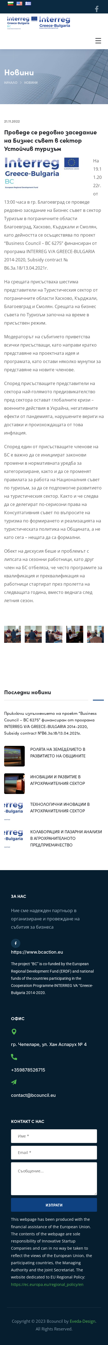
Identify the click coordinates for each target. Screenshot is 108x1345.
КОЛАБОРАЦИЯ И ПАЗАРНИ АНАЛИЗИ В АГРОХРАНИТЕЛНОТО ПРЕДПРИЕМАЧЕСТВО (66, 838)
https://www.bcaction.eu (37, 952)
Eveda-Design (82, 1321)
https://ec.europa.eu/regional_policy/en (47, 1284)
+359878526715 (28, 1070)
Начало (10, 82)
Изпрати (54, 1205)
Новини (31, 82)
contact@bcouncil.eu (33, 1095)
